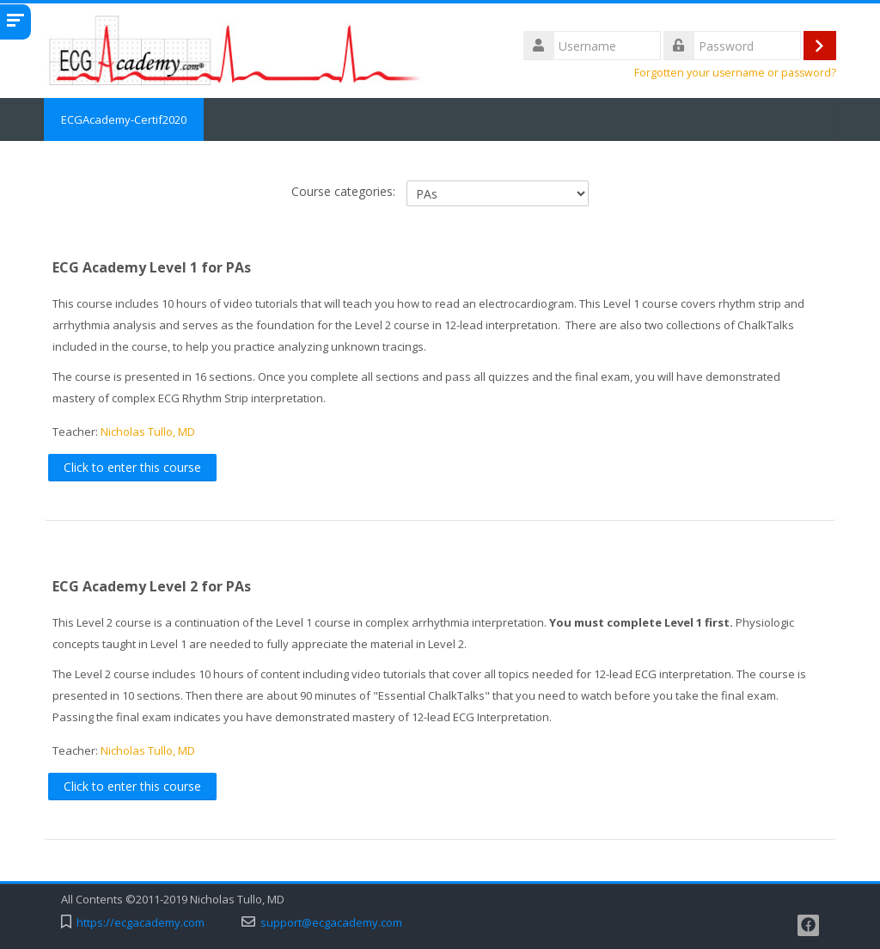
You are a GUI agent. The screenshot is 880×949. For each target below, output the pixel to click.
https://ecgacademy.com (140, 922)
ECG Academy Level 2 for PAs (151, 586)
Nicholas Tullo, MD (148, 431)
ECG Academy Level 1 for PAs (151, 267)
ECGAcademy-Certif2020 (123, 119)
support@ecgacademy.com (331, 922)
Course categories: (343, 191)
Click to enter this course (132, 467)
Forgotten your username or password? (735, 72)
